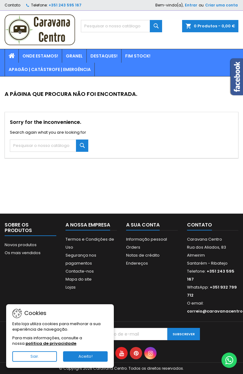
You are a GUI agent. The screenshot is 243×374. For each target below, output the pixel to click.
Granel (74, 56)
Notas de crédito (143, 255)
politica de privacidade (51, 343)
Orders (133, 247)
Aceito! (85, 356)
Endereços (137, 263)
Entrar (191, 5)
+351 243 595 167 (65, 5)
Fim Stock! (137, 56)
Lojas (71, 287)
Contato (12, 5)
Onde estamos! (40, 56)
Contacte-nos (80, 271)
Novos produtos (21, 245)
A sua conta (143, 224)
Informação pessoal (146, 239)
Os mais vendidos (23, 253)
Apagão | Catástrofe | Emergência (50, 69)
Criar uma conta (221, 5)
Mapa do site (79, 279)
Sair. (34, 356)
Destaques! (104, 56)
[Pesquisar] (121, 26)
